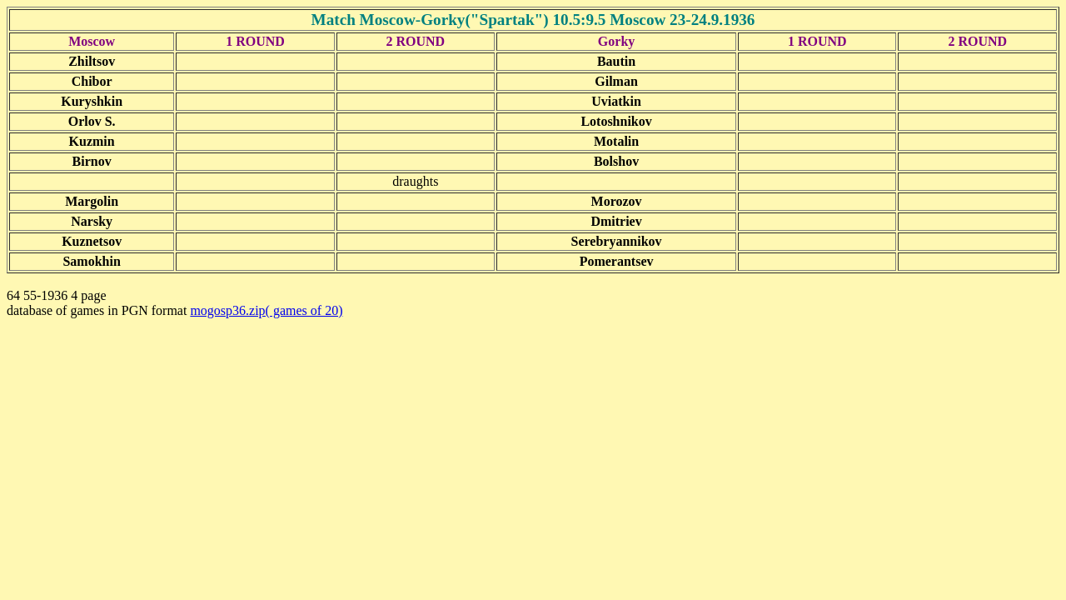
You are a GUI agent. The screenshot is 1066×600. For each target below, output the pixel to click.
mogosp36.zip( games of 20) (266, 310)
